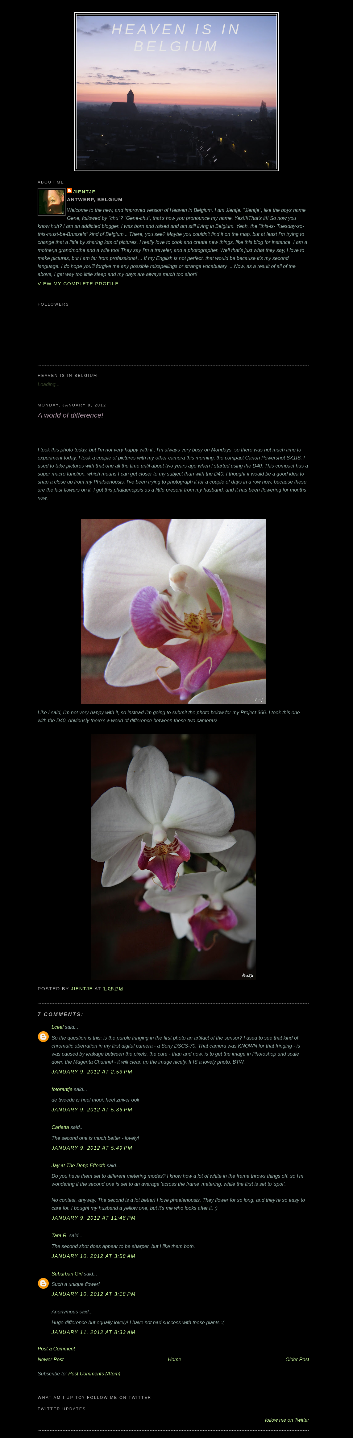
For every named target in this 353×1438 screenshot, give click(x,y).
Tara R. (60, 1235)
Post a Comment (56, 1348)
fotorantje (62, 1089)
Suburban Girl (67, 1273)
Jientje (84, 191)
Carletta (60, 1127)
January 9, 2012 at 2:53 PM (92, 1071)
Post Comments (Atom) (94, 1373)
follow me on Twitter (287, 1420)
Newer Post (51, 1359)
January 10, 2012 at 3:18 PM (94, 1294)
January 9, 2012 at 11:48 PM (94, 1218)
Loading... (49, 384)
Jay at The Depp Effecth (78, 1165)
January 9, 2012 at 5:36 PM (92, 1109)
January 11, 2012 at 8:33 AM (93, 1332)
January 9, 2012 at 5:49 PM (92, 1148)
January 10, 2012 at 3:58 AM (93, 1256)
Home (174, 1359)
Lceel (58, 1027)
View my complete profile (78, 283)
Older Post (297, 1359)
